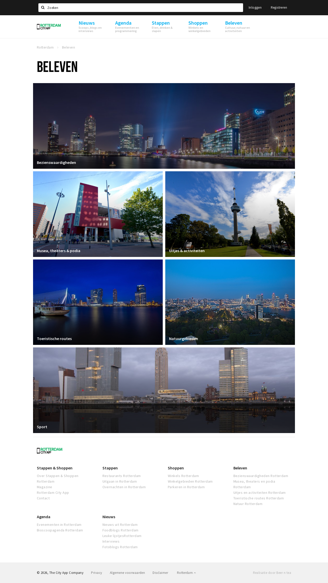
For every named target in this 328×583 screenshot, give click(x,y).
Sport (42, 426)
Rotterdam (186, 573)
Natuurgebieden (183, 338)
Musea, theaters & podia (58, 250)
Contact (43, 498)
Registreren (279, 7)
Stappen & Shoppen (54, 467)
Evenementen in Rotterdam (59, 524)
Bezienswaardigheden (56, 162)
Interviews (111, 541)
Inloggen (255, 7)
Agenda (43, 516)
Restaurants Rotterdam (121, 475)
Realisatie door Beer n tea (272, 573)
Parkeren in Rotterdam (186, 487)
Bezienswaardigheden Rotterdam (260, 475)
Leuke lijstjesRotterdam (122, 535)
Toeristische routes (54, 338)
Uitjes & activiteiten (187, 250)
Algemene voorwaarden (127, 573)
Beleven (240, 467)
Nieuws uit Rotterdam (120, 524)
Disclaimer (160, 573)
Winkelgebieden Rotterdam (190, 481)
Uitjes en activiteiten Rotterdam (259, 492)
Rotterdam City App (53, 492)
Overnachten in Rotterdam (124, 487)
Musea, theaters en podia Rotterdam (254, 484)
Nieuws (108, 516)
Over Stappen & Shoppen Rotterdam (58, 478)
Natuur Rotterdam (248, 503)
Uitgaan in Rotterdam (119, 481)
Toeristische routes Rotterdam (258, 498)
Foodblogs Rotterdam (120, 530)
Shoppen (176, 467)
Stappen (110, 467)
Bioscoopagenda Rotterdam (60, 530)
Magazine (44, 487)
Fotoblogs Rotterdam (120, 547)
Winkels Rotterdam (183, 475)
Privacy (96, 573)
